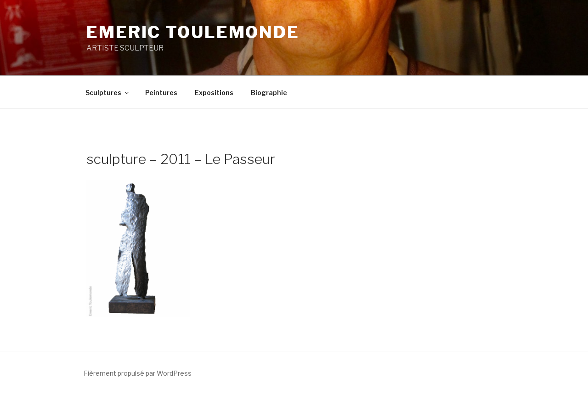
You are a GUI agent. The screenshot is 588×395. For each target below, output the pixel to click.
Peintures (161, 92)
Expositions (214, 92)
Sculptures (107, 92)
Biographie (269, 92)
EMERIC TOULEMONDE (193, 32)
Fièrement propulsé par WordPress (138, 373)
